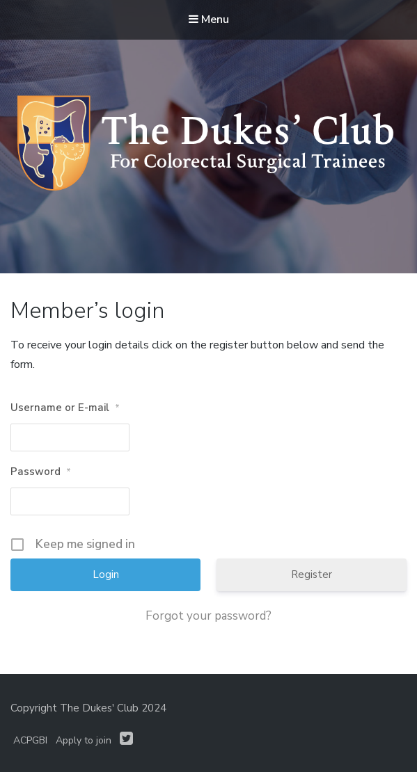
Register (311, 574)
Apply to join (83, 740)
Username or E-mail (65, 408)
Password (40, 472)
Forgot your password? (208, 616)
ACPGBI (30, 740)
